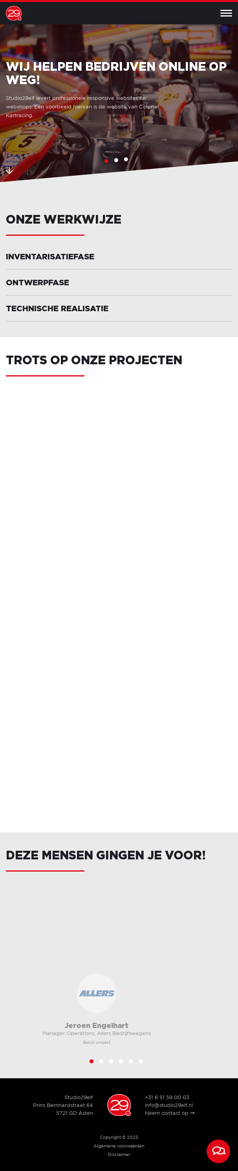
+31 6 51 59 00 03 (167, 1098)
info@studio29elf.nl (169, 1105)
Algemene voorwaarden (119, 1146)
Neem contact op (169, 1113)
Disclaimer (119, 1155)
